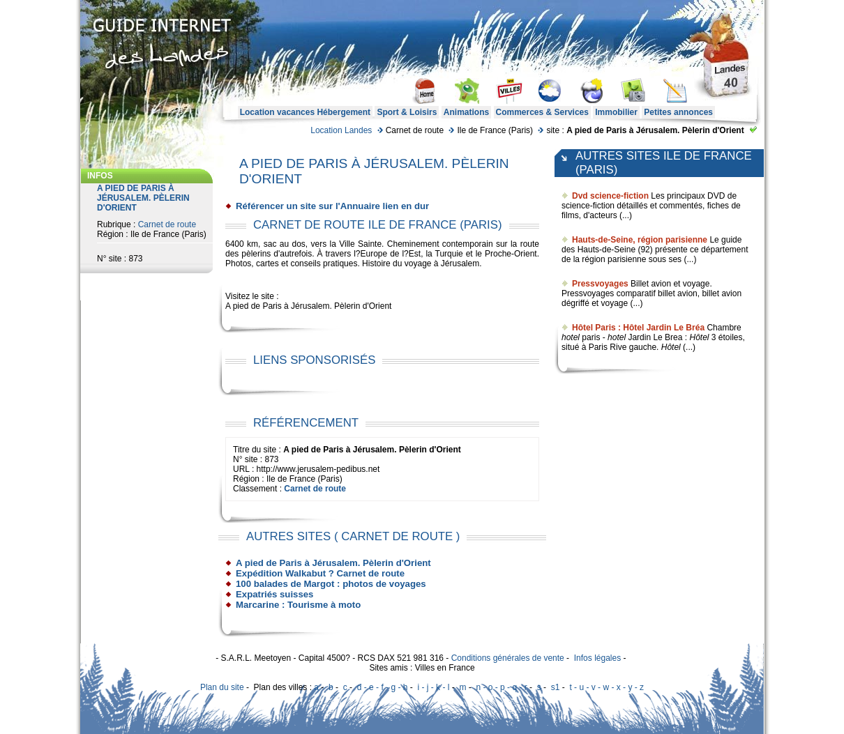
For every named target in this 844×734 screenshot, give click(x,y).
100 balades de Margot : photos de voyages (331, 584)
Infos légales (597, 658)
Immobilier (616, 112)
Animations (466, 112)
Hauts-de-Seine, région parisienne (639, 240)
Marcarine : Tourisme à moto (298, 604)
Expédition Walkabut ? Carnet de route (320, 573)
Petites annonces (678, 112)
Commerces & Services (542, 112)
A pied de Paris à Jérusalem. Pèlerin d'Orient (333, 563)
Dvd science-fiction (610, 196)
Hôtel (699, 337)
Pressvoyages (600, 284)
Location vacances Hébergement (305, 112)
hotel (571, 337)
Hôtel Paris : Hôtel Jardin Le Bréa (638, 327)
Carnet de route (167, 224)
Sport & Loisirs (407, 112)
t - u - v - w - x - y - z (606, 687)
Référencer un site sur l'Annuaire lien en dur (332, 206)
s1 (555, 687)
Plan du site (222, 687)
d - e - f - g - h (382, 687)
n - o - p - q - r (501, 687)
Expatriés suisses (274, 594)
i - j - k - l (433, 687)
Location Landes (341, 130)
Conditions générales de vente (507, 658)
